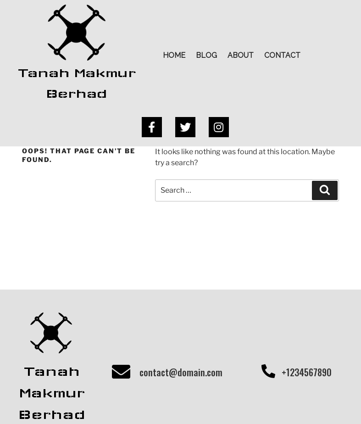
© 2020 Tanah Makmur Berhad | (148, 403)
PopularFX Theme (241, 403)
